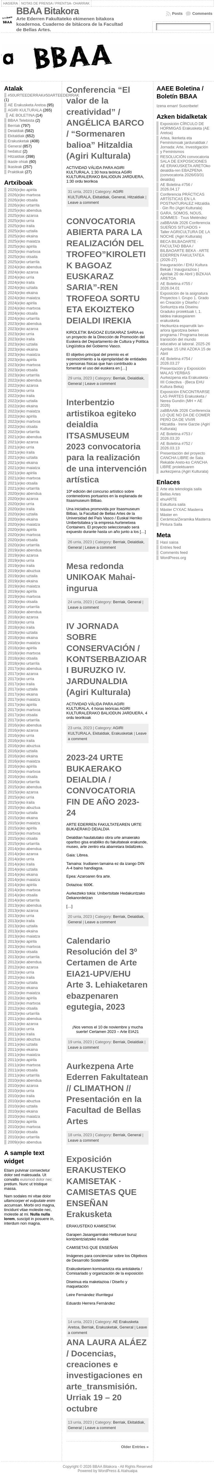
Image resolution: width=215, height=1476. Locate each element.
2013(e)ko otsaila (23, 951)
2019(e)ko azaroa (23, 555)
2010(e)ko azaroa (23, 1085)
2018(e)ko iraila (21, 627)
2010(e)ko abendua (25, 1080)
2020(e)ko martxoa (24, 534)
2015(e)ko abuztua (24, 807)
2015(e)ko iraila (21, 802)
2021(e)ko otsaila (23, 483)
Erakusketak (18, 141)
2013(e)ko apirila (22, 941)
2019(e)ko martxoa (24, 596)
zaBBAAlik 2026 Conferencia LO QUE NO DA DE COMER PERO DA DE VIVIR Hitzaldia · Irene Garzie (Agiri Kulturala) (185, 419)
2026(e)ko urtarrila (24, 205)
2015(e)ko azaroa (23, 792)
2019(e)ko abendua (25, 550)
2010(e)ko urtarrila (24, 1137)
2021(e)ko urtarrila (24, 488)
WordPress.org (173, 557)
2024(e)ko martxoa (24, 308)
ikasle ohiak (18, 161)
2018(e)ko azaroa (23, 617)
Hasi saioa (169, 542)
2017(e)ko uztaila (23, 689)
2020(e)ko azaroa (23, 498)
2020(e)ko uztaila (23, 514)
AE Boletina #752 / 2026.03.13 (176, 445)
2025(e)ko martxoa (24, 251)
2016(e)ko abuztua (24, 745)
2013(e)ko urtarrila (24, 957)
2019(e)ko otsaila (23, 601)
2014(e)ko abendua (25, 848)
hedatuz (15, 151)
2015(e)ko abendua (25, 787)
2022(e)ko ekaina (23, 406)
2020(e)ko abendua (25, 493)
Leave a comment (83, 202)
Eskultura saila (172, 504)
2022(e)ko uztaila (23, 401)
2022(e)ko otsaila (23, 426)
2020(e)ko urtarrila (24, 545)
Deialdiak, (136, 378)
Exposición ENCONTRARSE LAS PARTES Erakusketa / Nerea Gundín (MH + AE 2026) (185, 398)
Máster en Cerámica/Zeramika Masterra (185, 516)
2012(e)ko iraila (21, 977)
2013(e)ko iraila (21, 920)
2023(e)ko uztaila (23, 344)
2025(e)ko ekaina (23, 236)
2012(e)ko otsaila (23, 1008)
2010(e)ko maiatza (24, 1116)
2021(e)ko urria (21, 447)
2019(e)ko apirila (22, 591)
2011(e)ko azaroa (23, 1023)
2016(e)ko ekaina (23, 756)
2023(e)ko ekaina (23, 349)
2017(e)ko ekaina (23, 694)
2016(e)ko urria (21, 735)
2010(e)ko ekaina (23, 1111)
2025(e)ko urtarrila (24, 262)
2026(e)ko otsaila (23, 200)
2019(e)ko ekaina (23, 581)
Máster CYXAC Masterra (181, 509)
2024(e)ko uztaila (23, 287)
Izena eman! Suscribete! (177, 106)
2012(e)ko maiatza (24, 993)
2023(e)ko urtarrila (24, 375)
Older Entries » (134, 1447)
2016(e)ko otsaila (23, 776)
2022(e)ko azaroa (23, 385)
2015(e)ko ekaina (23, 818)
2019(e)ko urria (21, 560)
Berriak (14, 125)
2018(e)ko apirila (22, 648)
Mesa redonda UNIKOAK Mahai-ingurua (101, 577)
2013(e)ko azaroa (23, 910)
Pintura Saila (171, 524)
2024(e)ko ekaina (23, 292)
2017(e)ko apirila (22, 704)
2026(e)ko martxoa (24, 195)
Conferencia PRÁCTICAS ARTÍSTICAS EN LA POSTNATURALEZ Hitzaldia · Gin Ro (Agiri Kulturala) (185, 201)
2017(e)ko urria (21, 679)
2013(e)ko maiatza (24, 936)
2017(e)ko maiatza (24, 699)
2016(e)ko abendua (25, 725)
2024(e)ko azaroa (23, 272)
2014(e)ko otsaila (23, 895)
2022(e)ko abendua (25, 380)
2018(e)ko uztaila (23, 632)
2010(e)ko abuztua (24, 1101)
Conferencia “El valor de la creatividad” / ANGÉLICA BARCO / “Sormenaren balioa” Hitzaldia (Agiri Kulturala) (105, 123)
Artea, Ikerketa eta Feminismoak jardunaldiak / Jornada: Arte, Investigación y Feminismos (184, 145)
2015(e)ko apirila (22, 828)
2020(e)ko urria (21, 503)
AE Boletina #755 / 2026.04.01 (176, 285)
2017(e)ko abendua (25, 668)
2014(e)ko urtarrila (24, 900)
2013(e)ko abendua (25, 905)
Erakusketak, (108, 1327)
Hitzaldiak (16, 156)
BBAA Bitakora (47, 11)
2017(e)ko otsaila (23, 715)
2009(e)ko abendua (25, 1142)
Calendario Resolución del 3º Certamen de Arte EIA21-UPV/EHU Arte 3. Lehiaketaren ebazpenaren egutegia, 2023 (107, 973)
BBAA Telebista (21, 120)
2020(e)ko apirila (22, 529)
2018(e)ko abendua (25, 612)
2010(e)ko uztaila (23, 1106)
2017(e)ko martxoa (24, 709)
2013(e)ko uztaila (23, 926)
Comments (202, 13)
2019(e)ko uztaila (23, 576)
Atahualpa (129, 1471)
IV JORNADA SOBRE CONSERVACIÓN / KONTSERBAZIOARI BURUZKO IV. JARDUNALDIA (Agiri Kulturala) (107, 659)
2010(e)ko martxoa (24, 1126)
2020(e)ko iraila (21, 509)
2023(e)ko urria (21, 334)
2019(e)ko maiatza (24, 586)
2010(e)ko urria (21, 1090)
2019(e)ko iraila (21, 565)
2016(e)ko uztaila (23, 751)
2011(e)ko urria (21, 1029)
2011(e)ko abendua (25, 1018)
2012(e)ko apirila (22, 998)
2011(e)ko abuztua (24, 1039)
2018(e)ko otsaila (23, 658)
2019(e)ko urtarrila (24, 606)
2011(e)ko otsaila (23, 1070)
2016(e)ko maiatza (24, 761)
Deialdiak (16, 130)
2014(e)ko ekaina (23, 874)
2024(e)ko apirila (22, 303)
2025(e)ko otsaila (23, 256)
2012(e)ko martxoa (24, 1003)
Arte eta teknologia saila (181, 489)
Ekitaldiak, (102, 197)
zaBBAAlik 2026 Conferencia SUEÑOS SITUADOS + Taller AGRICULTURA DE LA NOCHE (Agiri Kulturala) (185, 229)
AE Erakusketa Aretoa (27, 105)
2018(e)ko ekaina (23, 637)
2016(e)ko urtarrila (24, 781)
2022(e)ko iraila (21, 395)
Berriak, (120, 378)
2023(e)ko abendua (25, 323)
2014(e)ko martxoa (24, 890)
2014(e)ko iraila (21, 864)
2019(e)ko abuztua (24, 570)
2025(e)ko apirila (22, 246)
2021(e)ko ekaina (23, 462)
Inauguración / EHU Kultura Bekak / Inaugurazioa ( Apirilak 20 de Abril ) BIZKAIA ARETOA (185, 272)
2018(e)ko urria (21, 622)
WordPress (107, 1471)
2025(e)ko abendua (25, 210)
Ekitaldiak (16, 136)
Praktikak (16, 172)
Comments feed (173, 552)
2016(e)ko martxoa (24, 771)
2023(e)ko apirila (22, 359)
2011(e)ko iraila (21, 1034)
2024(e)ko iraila (21, 282)
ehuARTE (168, 499)
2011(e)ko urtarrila (24, 1075)
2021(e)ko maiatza (24, 467)
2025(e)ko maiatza (24, 241)
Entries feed (170, 547)
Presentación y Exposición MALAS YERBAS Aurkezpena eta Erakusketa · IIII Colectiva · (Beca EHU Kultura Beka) (185, 377)
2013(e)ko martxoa (24, 946)
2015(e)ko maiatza (24, 823)
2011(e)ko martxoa (24, 1065)
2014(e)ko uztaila (23, 869)
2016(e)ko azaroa (23, 730)
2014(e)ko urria (21, 859)
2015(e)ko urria (21, 797)
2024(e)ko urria (21, 277)
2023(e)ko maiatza (24, 354)
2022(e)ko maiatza (24, 411)
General (15, 146)
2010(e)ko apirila (22, 1121)
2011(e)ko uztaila (23, 1044)
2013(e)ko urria (21, 915)
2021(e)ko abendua (25, 437)
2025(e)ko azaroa (23, 215)
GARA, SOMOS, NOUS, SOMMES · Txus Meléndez (183, 215)
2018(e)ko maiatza (24, 642)
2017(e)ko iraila (21, 684)
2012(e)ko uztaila (23, 982)
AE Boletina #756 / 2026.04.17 (176, 186)
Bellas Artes (170, 494)
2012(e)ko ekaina (23, 987)
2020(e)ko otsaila (23, 540)
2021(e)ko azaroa (23, 442)
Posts (177, 13)
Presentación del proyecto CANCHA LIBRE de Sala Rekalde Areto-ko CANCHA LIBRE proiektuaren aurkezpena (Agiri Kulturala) (184, 462)
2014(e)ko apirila (22, 884)
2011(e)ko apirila (22, 1059)
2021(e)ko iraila (21, 452)
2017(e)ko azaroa (23, 673)
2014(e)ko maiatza (24, 879)
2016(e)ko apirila (22, 766)
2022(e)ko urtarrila (24, 431)
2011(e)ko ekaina (23, 1049)
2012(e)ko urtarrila (24, 1013)
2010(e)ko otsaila (23, 1132)
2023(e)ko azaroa (23, 328)
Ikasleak (15, 166)
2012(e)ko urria (21, 972)
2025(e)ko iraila (21, 225)
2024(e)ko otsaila (23, 313)
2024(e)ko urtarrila (24, 318)
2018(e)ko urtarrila (24, 663)
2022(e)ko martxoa (24, 421)
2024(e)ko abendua (25, 267)
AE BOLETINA (22, 115)
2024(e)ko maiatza (24, 298)
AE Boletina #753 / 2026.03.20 (176, 436)
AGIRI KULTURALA (25, 110)
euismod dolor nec (36, 1179)
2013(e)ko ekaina (23, 931)
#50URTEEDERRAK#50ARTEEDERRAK (43, 95)
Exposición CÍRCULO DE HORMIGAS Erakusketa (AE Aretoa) (184, 128)
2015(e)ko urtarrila (24, 843)
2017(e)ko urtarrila (24, 720)
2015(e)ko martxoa (24, 833)
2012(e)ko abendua (25, 962)
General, (119, 197)
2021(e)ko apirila (22, 473)
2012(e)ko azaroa (23, 967)
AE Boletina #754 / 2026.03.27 (176, 361)
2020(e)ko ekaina (23, 519)
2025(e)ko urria (21, 220)
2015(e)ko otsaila (23, 838)
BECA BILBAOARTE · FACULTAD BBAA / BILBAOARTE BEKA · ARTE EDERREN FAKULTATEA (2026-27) (184, 250)
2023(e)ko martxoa (24, 364)
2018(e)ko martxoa (24, 653)
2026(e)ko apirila (22, 189)
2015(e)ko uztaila (23, 812)
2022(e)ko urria (21, 390)
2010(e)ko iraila (21, 1096)
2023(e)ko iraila (21, 339)
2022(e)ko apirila (22, 416)
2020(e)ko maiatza (24, 524)
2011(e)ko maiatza (24, 1054)
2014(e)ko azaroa (23, 854)
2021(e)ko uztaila (23, 457)
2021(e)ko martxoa (24, 478)
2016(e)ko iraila (21, 740)
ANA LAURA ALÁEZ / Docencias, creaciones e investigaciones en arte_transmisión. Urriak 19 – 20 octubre (107, 1375)
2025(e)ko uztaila (23, 231)
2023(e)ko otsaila (23, 370)
